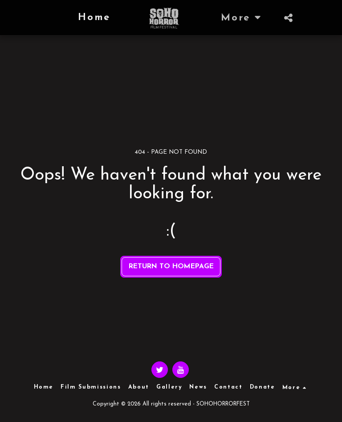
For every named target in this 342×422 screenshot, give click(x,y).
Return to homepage (171, 266)
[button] (289, 18)
